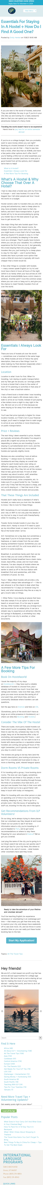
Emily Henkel (15, 37)
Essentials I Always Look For (15, 171)
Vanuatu (8, 1090)
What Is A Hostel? (11, 168)
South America (11, 1079)
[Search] (40, 1038)
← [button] (2, 1011)
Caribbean (10, 1059)
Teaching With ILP (13, 1084)
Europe (9, 1064)
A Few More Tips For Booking (16, 173)
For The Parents (12, 1066)
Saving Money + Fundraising (17, 1077)
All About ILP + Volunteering (18, 1051)
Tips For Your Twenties (15, 1087)
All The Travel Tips (15, 954)
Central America (13, 1061)
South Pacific (11, 1082)
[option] (21, 1011)
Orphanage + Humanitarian (17, 1074)
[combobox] (20, 1038)
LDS (7, 1071)
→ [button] (41, 1011)
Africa (8, 1048)
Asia (8, 1056)
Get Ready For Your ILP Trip (17, 1069)
